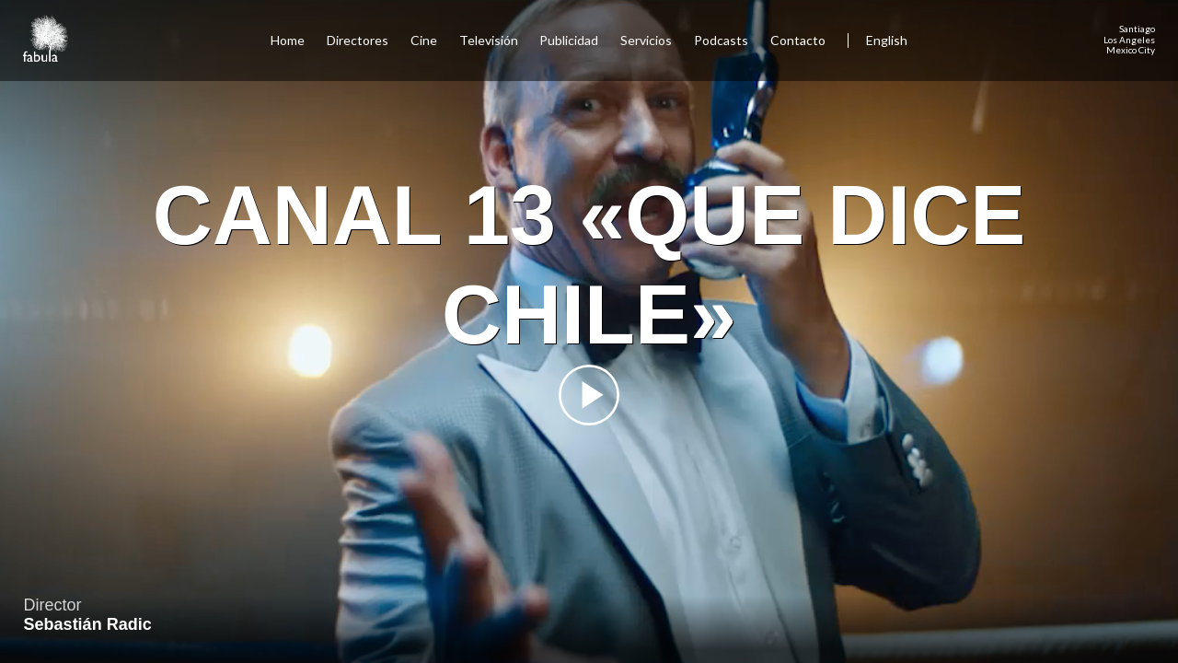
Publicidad (568, 40)
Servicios (646, 40)
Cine (423, 40)
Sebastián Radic (88, 624)
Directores (357, 40)
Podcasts (721, 40)
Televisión (488, 40)
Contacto (798, 40)
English (886, 40)
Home (288, 40)
